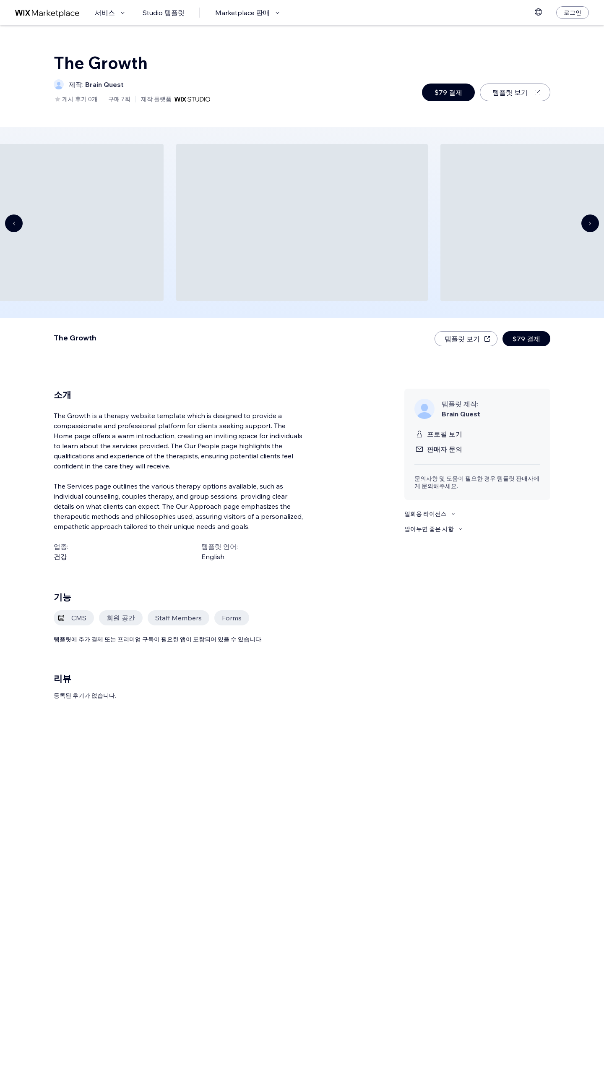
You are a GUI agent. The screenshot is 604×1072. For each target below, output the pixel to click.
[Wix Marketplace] (47, 13)
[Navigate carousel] (14, 223)
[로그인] (572, 12)
